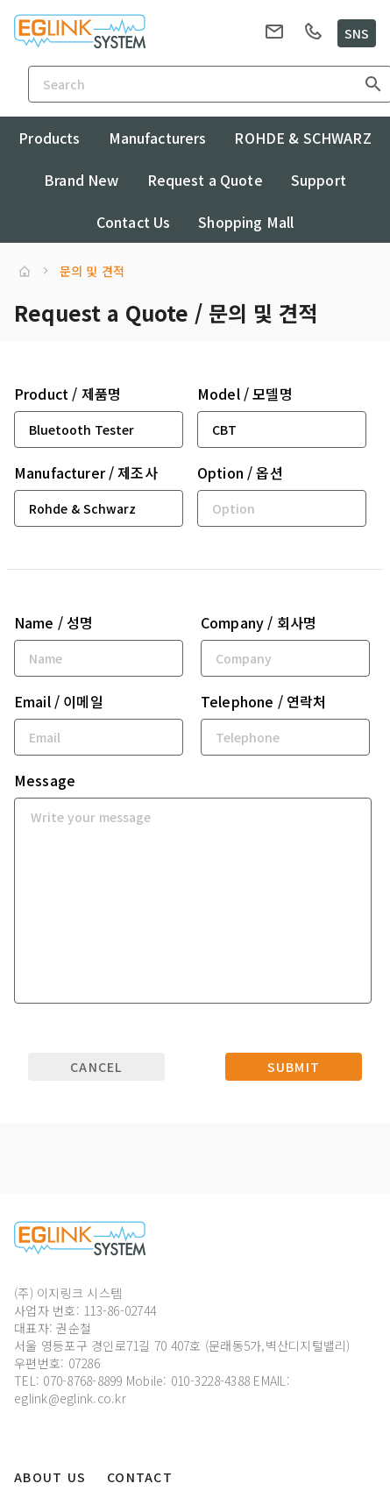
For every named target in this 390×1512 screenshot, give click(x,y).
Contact (140, 1477)
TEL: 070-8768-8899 (68, 1380)
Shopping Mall (246, 221)
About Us (50, 1477)
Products (49, 137)
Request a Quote (205, 179)
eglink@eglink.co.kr (70, 1398)
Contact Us (133, 221)
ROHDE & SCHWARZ (302, 137)
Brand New (81, 179)
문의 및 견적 (92, 271)
